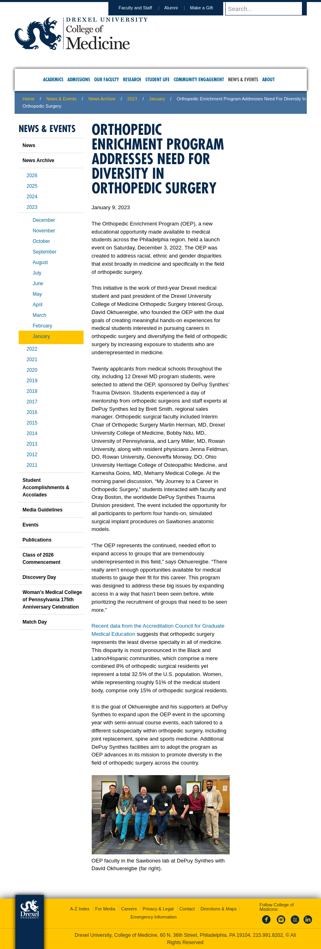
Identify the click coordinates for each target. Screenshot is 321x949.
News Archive (102, 98)
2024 (32, 196)
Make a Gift (209, 7)
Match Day (35, 622)
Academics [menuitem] (53, 79)
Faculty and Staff (142, 7)
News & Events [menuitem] (243, 79)
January (157, 98)
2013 (32, 444)
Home (28, 98)
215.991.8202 (268, 935)
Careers (129, 908)
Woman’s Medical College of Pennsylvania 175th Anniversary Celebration (52, 599)
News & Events (61, 98)
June (38, 283)
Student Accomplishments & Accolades (46, 487)
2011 (32, 465)
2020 (32, 370)
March (39, 315)
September (45, 252)
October (41, 241)
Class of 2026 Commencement (41, 558)
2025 (32, 186)
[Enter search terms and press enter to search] (269, 8)
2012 (32, 454)
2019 (32, 381)
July (37, 273)
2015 (32, 423)
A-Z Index (80, 908)
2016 (32, 412)
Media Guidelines (43, 510)
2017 (32, 402)
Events (31, 525)
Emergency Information (154, 916)
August (40, 262)
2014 (32, 433)
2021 (32, 359)
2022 (32, 349)
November (44, 231)
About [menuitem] (268, 79)
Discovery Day (39, 577)
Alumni (179, 7)
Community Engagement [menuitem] (199, 79)
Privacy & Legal (157, 908)
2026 (32, 175)
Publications (37, 540)
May (37, 294)
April (38, 305)
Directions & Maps (218, 908)
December (44, 220)
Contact (187, 908)
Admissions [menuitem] (78, 79)
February (42, 326)
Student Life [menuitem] (157, 79)
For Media (105, 908)
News (29, 145)
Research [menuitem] (132, 79)
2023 (132, 98)
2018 (32, 391)
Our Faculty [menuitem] (106, 79)
